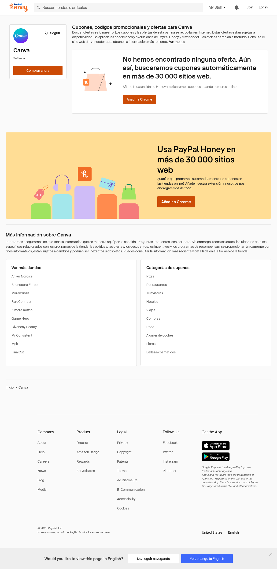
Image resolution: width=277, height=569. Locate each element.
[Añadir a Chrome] (139, 99)
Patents (123, 461)
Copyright (124, 452)
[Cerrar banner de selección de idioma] (271, 554)
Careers (43, 461)
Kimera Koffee (22, 310)
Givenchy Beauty (24, 327)
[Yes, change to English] (207, 558)
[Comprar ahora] (38, 70)
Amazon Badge (88, 452)
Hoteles (152, 301)
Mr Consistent (21, 335)
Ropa (150, 327)
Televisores (154, 293)
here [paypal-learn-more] (107, 532)
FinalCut (17, 352)
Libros (150, 344)
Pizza (150, 276)
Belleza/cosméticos (161, 352)
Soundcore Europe (25, 285)
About (41, 443)
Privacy (122, 443)
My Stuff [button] (217, 7)
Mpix (14, 344)
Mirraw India (20, 293)
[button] (220, 532)
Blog (40, 480)
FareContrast (21, 301)
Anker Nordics (22, 276)
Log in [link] (263, 7)
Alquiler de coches (160, 335)
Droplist (82, 443)
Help (40, 452)
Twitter (168, 452)
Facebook (170, 443)
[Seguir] (52, 33)
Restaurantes (156, 285)
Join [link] (250, 7)
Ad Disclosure (127, 480)
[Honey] (18, 8)
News (41, 471)
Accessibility (126, 499)
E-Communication (131, 489)
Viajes (150, 310)
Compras (153, 318)
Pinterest (169, 471)
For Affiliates (86, 471)
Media (42, 489)
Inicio (10, 387)
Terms (121, 471)
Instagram (170, 461)
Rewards (83, 461)
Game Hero (20, 318)
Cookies (123, 508)
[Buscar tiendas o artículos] (118, 7)
